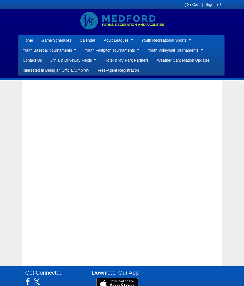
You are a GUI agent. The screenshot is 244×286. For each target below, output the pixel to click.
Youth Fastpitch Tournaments (112, 50)
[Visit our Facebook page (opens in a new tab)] (30, 281)
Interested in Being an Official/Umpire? (56, 70)
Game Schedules (56, 40)
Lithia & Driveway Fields (73, 60)
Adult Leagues (118, 40)
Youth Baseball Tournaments (50, 50)
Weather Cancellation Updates (183, 60)
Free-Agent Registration (118, 70)
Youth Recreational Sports (166, 40)
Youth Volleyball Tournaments (175, 50)
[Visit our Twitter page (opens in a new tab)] (39, 282)
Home (28, 40)
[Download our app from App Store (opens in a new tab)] (117, 284)
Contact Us (32, 60)
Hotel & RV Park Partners (127, 60)
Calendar (87, 40)
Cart (191, 4)
